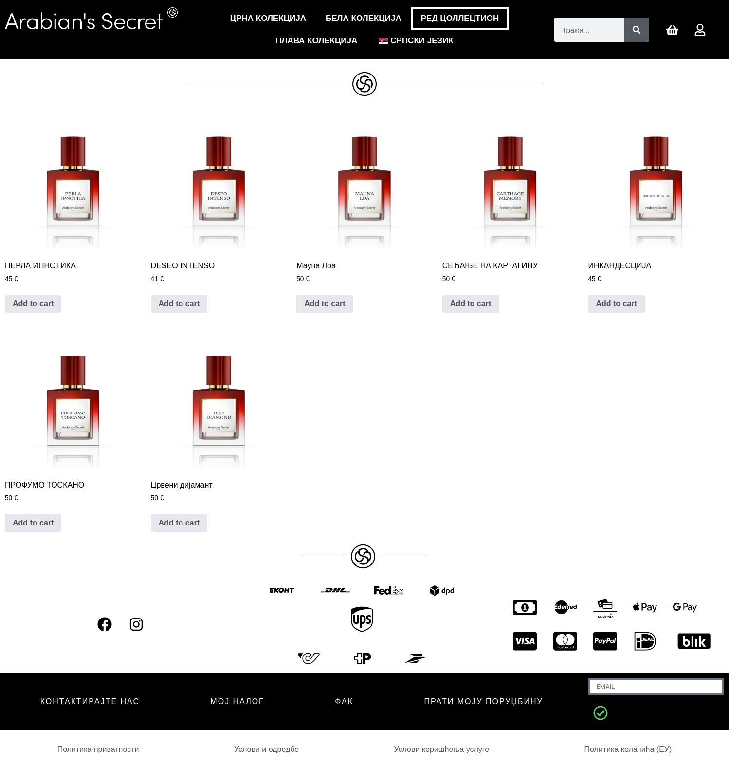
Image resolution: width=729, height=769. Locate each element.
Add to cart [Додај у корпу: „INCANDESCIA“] (616, 304)
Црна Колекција (268, 18)
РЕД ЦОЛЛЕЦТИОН (460, 18)
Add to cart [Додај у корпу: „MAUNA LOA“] (324, 304)
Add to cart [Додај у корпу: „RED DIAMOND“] (179, 523)
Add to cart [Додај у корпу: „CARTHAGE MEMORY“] (470, 304)
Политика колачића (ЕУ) (628, 749)
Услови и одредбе (266, 749)
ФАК (344, 701)
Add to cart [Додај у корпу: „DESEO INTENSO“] (179, 304)
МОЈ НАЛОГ (237, 701)
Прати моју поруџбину (483, 701)
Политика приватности (98, 749)
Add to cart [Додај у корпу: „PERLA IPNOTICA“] (33, 304)
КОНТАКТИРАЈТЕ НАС (90, 701)
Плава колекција (316, 40)
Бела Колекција (363, 18)
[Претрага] (636, 30)
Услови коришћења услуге (441, 749)
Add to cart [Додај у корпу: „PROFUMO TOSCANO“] (33, 523)
